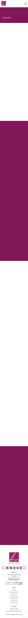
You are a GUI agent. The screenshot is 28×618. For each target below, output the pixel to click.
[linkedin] (21, 568)
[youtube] (11, 568)
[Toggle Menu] (25, 3)
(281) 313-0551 (14, 609)
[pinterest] (14, 568)
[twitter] (18, 568)
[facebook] (7, 568)
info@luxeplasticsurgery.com (14, 611)
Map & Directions (14, 579)
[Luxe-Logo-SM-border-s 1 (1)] (14, 552)
